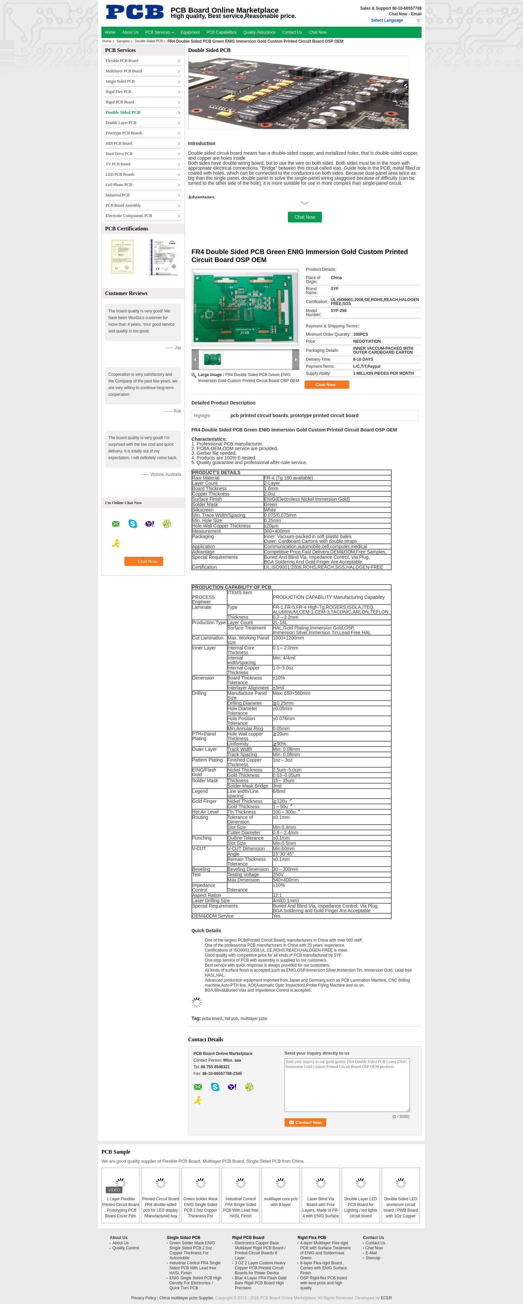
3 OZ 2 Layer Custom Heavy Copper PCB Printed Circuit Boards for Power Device (260, 1268)
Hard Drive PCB (119, 153)
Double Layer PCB (121, 122)
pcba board (212, 1018)
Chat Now (398, 14)
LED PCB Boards (120, 174)
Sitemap (373, 1258)
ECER (386, 1298)
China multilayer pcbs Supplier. (187, 1298)
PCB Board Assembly (123, 205)
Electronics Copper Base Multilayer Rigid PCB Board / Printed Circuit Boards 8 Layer (260, 1250)
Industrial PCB (118, 195)
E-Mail (371, 1253)
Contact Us (292, 32)
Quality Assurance (259, 32)
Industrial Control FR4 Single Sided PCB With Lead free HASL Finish (194, 1268)
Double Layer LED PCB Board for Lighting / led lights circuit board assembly (360, 1210)
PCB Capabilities (221, 32)
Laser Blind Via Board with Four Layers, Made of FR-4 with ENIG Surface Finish (321, 1210)
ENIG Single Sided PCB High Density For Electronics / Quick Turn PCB (195, 1283)
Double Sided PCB (149, 41)
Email (416, 14)
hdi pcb (231, 1018)
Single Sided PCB (120, 81)
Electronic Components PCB (129, 215)
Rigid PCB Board (120, 102)
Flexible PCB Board (122, 60)
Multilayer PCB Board (124, 71)
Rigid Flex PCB (118, 91)
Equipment (190, 32)
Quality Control (125, 1248)
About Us (130, 32)
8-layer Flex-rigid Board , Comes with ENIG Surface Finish (323, 1268)
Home (110, 32)
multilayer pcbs (253, 1018)
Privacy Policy (143, 1298)
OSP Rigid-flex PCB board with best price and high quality (323, 1283)
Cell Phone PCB (119, 184)
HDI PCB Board (119, 143)
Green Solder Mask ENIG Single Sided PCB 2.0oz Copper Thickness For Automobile (200, 1210)
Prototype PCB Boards (124, 133)
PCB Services (159, 32)
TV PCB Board (118, 164)
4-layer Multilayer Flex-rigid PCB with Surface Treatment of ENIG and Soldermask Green (325, 1250)
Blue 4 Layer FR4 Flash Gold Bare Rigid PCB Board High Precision (261, 1283)
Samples (123, 41)
